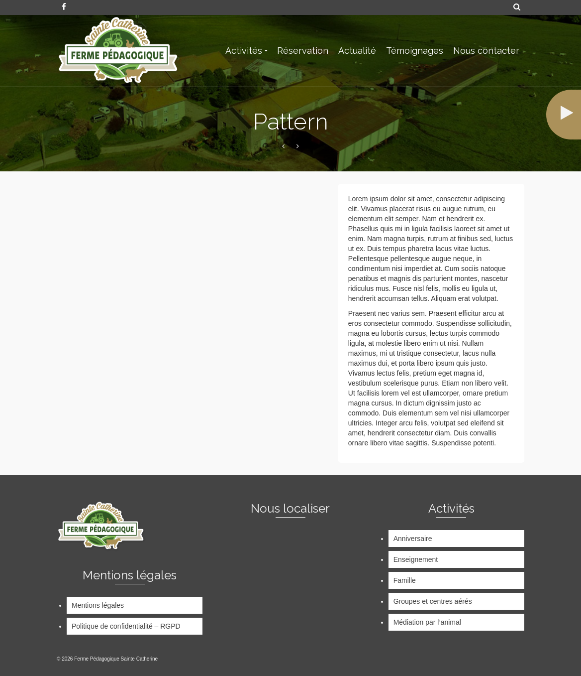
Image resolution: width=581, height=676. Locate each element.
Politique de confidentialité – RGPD (126, 626)
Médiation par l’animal (427, 622)
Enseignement (415, 559)
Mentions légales (98, 605)
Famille (404, 580)
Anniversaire (412, 538)
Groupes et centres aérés (432, 601)
